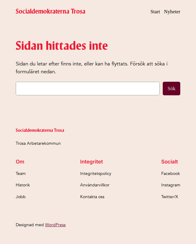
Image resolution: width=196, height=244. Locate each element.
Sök (171, 88)
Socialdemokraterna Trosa (50, 11)
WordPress (55, 225)
